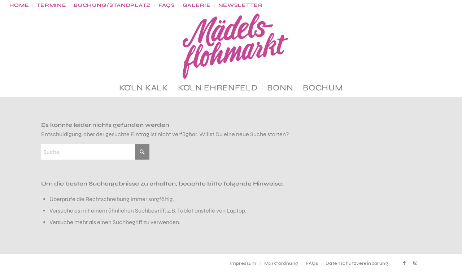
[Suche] (95, 152)
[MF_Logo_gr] (231, 47)
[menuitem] (21, 5)
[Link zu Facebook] (404, 263)
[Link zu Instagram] (415, 263)
